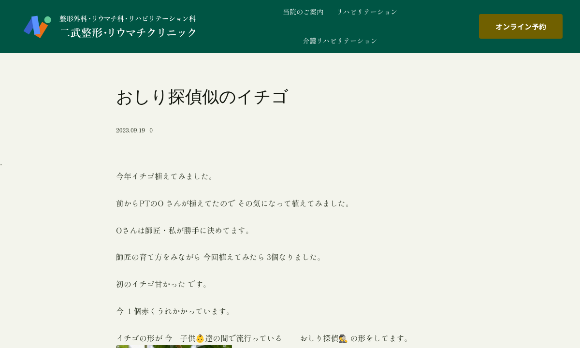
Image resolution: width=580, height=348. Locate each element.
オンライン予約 (520, 26)
